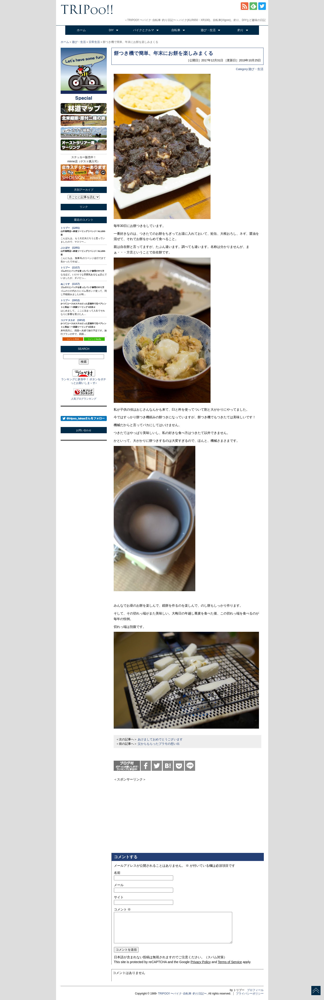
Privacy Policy (201, 962)
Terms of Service (230, 962)
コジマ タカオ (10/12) (73, 320)
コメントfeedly (94, 339)
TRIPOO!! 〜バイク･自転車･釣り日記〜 (182, 993)
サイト (119, 897)
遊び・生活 (208, 30)
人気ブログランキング (83, 398)
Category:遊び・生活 (250, 69)
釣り (241, 30)
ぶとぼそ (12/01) (70, 247)
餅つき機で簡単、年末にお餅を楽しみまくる (163, 53)
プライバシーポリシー (250, 993)
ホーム (81, 30)
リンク (84, 206)
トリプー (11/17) (70, 267)
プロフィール (255, 990)
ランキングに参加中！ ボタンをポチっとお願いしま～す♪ (83, 379)
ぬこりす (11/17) (70, 284)
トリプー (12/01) (70, 228)
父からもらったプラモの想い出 (159, 743)
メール (119, 885)
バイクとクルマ (143, 30)
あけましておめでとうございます (160, 739)
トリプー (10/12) (70, 300)
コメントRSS (73, 339)
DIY (111, 30)
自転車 (175, 30)
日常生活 (94, 42)
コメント (122, 909)
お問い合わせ (83, 430)
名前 (117, 873)
